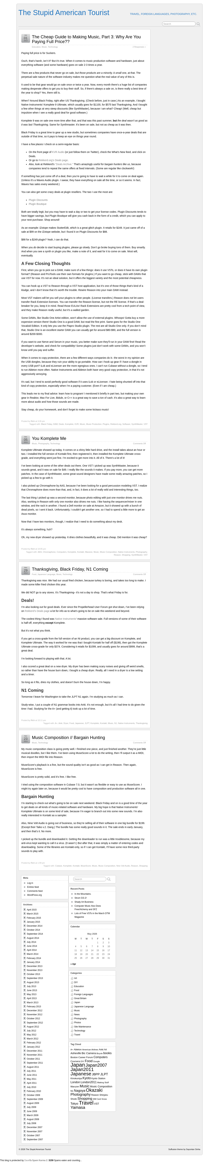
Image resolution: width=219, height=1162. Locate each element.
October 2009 (33, 1095)
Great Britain (80, 998)
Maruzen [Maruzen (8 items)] (75, 1086)
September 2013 (35, 978)
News (77, 1014)
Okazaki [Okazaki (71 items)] (94, 1090)
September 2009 (35, 1099)
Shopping (126, 555)
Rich (33, 421)
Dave (26, 1160)
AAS (40, 552)
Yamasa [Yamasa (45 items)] (78, 1107)
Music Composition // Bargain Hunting (68, 737)
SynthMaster (136, 424)
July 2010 (31, 1087)
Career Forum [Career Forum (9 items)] (85, 1057)
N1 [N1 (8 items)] (72, 1091)
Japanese (79, 723)
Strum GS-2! (81, 898)
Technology (53, 47)
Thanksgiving (142, 723)
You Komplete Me (49, 438)
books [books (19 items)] (107, 1053)
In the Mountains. (83, 894)
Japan (77, 1002)
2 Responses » (139, 47)
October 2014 (33, 930)
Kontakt (80, 552)
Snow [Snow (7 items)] (104, 1099)
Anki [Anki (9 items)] (101, 1049)
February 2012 (34, 1042)
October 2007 (33, 1135)
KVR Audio (58, 152)
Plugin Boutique (37, 204)
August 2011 (33, 1067)
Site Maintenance (82, 1026)
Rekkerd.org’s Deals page (53, 160)
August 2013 (33, 982)
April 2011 (32, 1083)
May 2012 (31, 1034)
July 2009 (31, 1107)
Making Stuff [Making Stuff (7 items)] (103, 1082)
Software (126, 424)
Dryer (65, 723)
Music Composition (108, 552)
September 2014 (35, 934)
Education (36, 47)
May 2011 (31, 1079)
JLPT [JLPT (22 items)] (104, 1074)
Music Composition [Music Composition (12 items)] (101, 1086)
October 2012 (33, 1018)
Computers (62, 552)
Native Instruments (126, 552)
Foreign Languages (83, 994)
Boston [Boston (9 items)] (74, 1057)
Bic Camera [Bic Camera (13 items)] (89, 1053)
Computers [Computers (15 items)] (100, 1057)
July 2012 (31, 1030)
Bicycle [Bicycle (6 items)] (100, 1053)
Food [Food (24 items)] (88, 1061)
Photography (43, 443)
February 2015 (34, 918)
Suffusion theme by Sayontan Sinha (184, 1149)
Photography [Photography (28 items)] (81, 1094)
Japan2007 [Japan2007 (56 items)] (96, 1065)
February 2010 (34, 1091)
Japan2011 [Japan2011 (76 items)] (82, 1069)
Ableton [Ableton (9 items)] (78, 1049)
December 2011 (34, 1051)
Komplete (69, 424)
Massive (88, 552)
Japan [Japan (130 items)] (78, 1065)
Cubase (58, 866)
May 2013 (31, 994)
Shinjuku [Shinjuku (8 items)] (103, 1095)
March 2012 (32, 1038)
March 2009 (32, 1115)
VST (146, 424)
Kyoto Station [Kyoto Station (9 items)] (98, 1078)
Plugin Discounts (38, 200)
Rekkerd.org (115, 424)
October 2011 (33, 1059)
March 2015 (32, 913)
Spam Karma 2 (39, 1160)
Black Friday (46, 424)
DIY (76, 982)
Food (34, 574)
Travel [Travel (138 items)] (86, 1103)
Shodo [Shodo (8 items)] (74, 1099)
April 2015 (32, 909)
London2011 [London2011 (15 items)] (89, 1082)
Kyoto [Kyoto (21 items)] (87, 1078)
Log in (30, 883)
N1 (115, 723)
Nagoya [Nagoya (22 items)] (79, 1090)
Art (75, 978)
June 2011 (32, 1075)
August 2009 (33, 1103)
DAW (55, 424)
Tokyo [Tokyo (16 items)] (74, 1103)
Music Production (93, 424)
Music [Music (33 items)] (84, 1086)
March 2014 (32, 954)
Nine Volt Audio (123, 866)
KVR (77, 424)
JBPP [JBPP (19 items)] (96, 1074)
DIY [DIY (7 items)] (82, 1061)
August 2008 (33, 1119)
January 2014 (33, 962)
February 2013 (34, 1006)
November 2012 (34, 1014)
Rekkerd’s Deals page (37, 611)
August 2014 (33, 938)
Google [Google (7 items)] (96, 1061)
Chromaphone (49, 552)
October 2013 (33, 974)
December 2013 (34, 966)
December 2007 (34, 1127)
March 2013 (32, 1002)
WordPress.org (34, 895)
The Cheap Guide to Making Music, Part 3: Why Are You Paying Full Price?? (86, 39)
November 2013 (34, 970)
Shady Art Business (84, 902)
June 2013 (32, 990)
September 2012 (35, 1022)
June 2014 (32, 946)
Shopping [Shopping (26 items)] (84, 1098)
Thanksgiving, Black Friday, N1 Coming (70, 569)
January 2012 (33, 1047)
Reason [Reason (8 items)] (95, 1095)
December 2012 (34, 1010)
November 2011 (34, 1055)
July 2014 (31, 942)
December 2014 (34, 926)
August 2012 (33, 1026)
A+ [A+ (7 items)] (72, 1049)
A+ (56, 723)
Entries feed (33, 887)
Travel (77, 1034)
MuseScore (86, 866)
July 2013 (31, 986)
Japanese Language (46, 574)
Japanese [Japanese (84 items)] (81, 1073)
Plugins (106, 424)
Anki (60, 723)
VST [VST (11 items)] (96, 1103)
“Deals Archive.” (64, 164)
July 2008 (31, 1123)
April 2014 (32, 950)
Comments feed (35, 891)
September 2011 (35, 1063)
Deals (61, 424)
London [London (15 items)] (75, 1082)
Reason (117, 555)
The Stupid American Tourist (63, 13)
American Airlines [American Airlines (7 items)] (90, 1049)
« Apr (73, 964)
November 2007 (34, 1131)
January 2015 (33, 922)
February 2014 (34, 958)
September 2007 (35, 1139)
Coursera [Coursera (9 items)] (75, 1061)
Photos (77, 1022)
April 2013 (32, 998)
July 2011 (31, 1071)
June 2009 (32, 1111)
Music (44, 47)
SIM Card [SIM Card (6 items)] (97, 1099)
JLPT (87, 723)
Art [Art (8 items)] (105, 1049)
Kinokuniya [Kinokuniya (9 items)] (76, 1078)
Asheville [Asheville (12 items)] (76, 1053)
